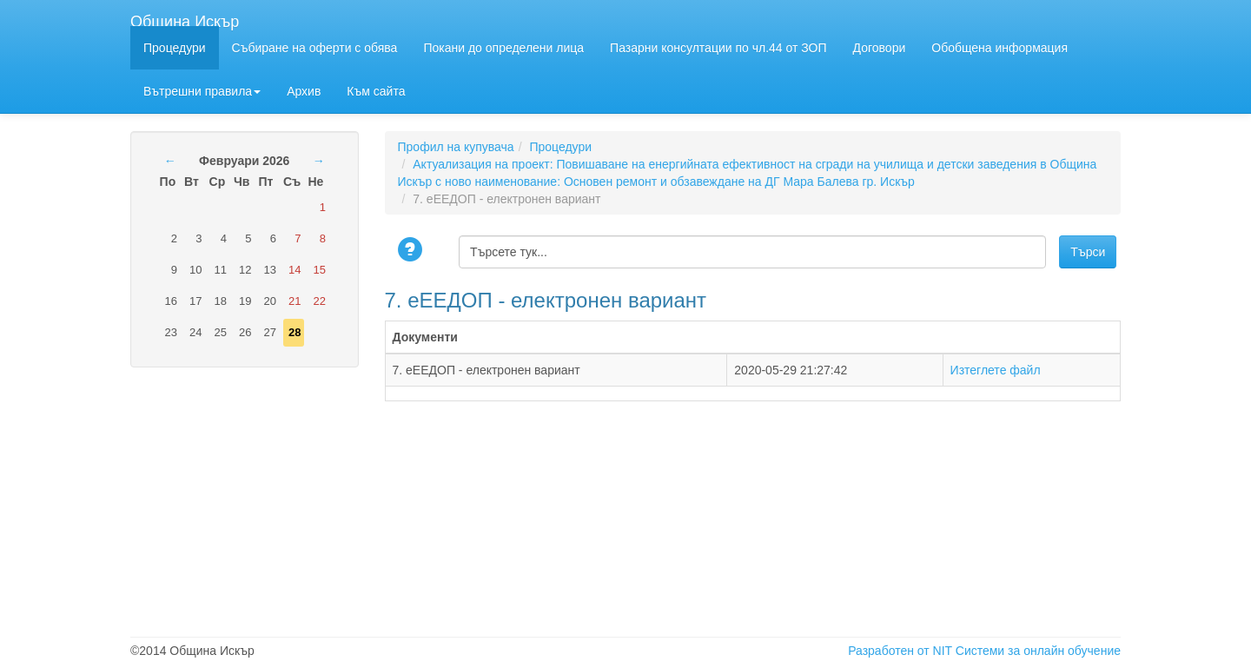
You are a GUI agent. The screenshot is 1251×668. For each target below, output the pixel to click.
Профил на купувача (456, 147)
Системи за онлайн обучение (1038, 651)
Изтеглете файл (995, 370)
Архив (304, 91)
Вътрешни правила (202, 91)
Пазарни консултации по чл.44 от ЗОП (718, 48)
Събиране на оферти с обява (315, 48)
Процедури (174, 48)
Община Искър (184, 19)
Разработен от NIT (900, 651)
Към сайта (376, 91)
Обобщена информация (999, 48)
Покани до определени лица (503, 48)
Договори (879, 48)
